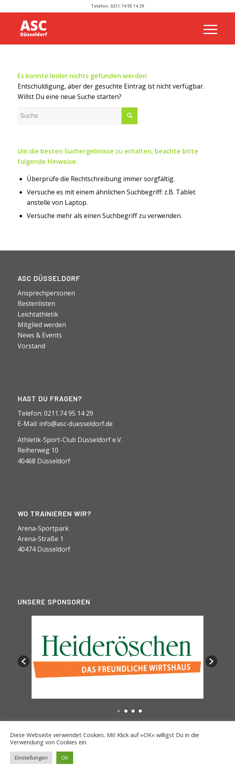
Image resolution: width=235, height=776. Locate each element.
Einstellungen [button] (31, 757)
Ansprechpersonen (46, 293)
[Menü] (206, 28)
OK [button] (64, 757)
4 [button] (140, 711)
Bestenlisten (36, 303)
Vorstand (31, 346)
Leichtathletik (38, 314)
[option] (117, 657)
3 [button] (133, 711)
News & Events (40, 335)
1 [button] (118, 711)
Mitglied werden (42, 324)
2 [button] (125, 711)
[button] (24, 661)
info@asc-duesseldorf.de (76, 423)
